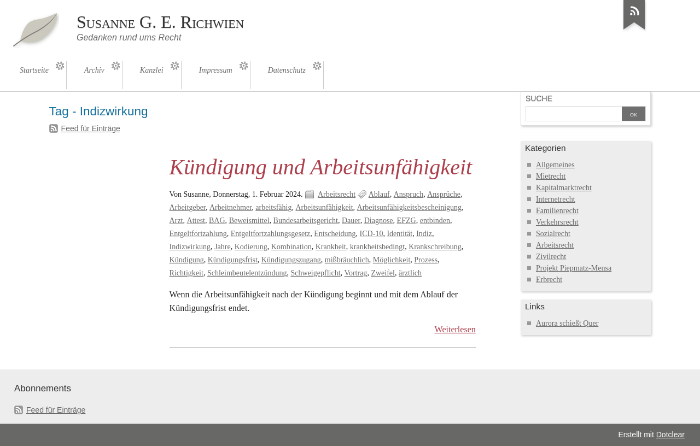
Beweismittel (249, 220)
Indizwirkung (190, 247)
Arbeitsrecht (336, 194)
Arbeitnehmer (230, 207)
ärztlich (410, 273)
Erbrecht (549, 279)
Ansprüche (443, 194)
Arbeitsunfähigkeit (324, 207)
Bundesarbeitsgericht (305, 220)
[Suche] (573, 115)
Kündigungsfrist (233, 260)
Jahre (222, 247)
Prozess (426, 260)
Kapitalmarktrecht (564, 188)
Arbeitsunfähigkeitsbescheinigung (409, 207)
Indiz (424, 234)
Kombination (291, 247)
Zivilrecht (551, 257)
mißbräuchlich (347, 260)
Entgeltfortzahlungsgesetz (271, 234)
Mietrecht (550, 176)
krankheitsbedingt (377, 247)
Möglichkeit (392, 260)
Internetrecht (555, 199)
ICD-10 (371, 234)
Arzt (176, 220)
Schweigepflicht (316, 273)
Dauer (351, 220)
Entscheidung (334, 234)
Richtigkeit (186, 273)
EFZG (406, 220)
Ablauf (379, 194)
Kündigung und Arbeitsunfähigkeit (321, 167)
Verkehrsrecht (557, 222)
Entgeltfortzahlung (198, 234)
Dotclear (670, 434)
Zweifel (383, 273)
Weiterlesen (455, 329)
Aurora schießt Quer (567, 323)
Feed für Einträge (90, 128)
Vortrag (356, 273)
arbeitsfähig (273, 207)
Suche (539, 98)
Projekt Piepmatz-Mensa (573, 268)
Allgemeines (555, 165)
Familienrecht (557, 211)
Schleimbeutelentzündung (247, 273)
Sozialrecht (553, 234)
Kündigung (187, 260)
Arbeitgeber (188, 207)
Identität (399, 234)
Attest (196, 220)
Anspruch (409, 194)
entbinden (435, 220)
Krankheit (331, 247)
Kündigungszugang (291, 260)
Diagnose (378, 220)
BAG (217, 220)
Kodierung (251, 247)
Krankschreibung (435, 247)
